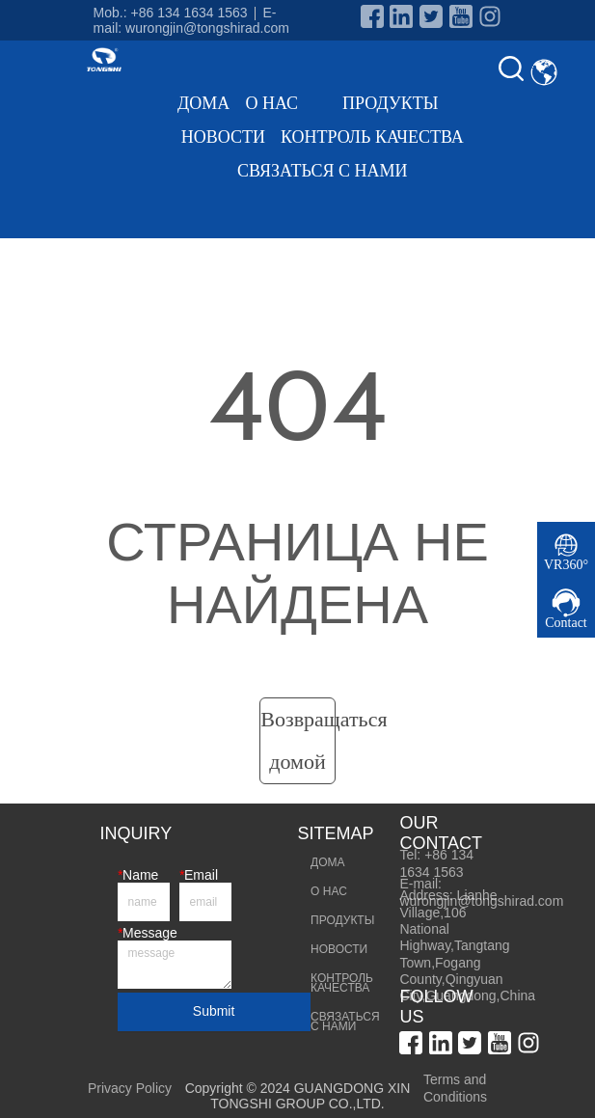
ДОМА (203, 103)
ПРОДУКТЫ (404, 103)
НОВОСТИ (223, 137)
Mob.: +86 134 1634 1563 (171, 12)
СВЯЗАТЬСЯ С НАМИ (322, 170)
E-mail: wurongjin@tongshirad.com (191, 20)
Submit (214, 1011)
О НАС (286, 103)
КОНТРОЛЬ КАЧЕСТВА (372, 137)
